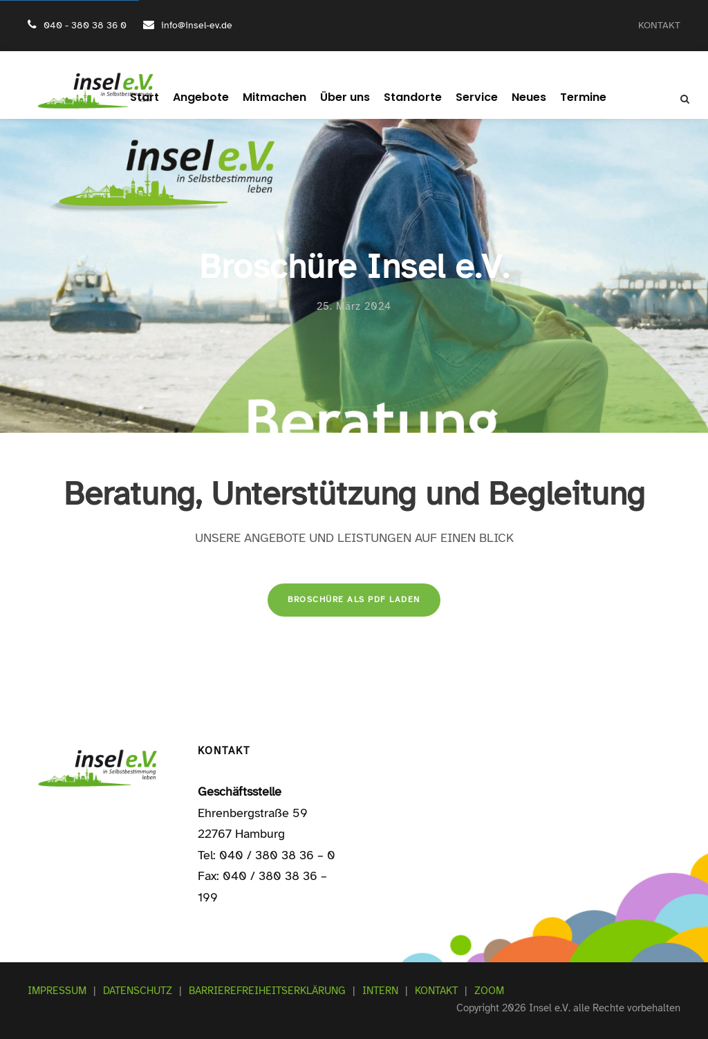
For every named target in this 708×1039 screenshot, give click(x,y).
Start (157, 97)
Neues (517, 97)
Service (467, 97)
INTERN (380, 990)
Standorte (408, 97)
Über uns (345, 97)
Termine (569, 97)
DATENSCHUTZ (137, 990)
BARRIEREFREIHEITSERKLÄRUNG (267, 990)
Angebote (210, 97)
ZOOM (489, 990)
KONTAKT (659, 25)
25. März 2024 (354, 306)
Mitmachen (278, 97)
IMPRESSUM (57, 990)
